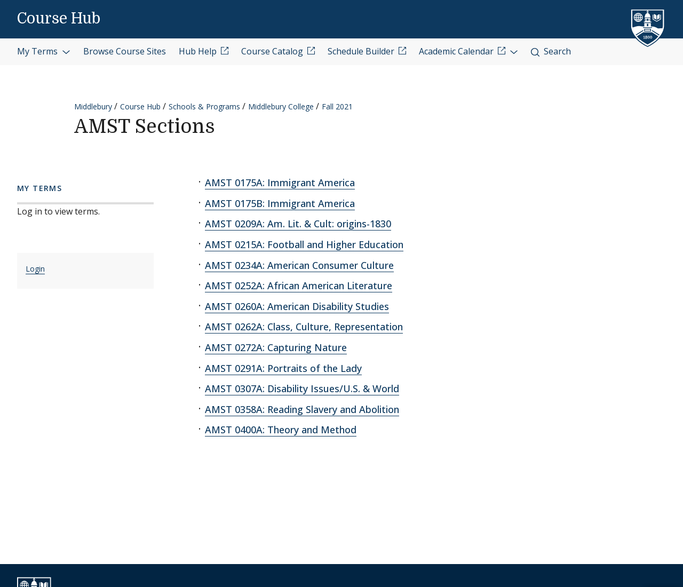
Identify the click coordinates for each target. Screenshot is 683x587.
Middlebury (93, 106)
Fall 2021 (337, 106)
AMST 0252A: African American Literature (298, 285)
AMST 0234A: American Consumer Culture (299, 265)
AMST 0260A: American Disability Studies (297, 306)
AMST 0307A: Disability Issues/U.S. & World (302, 388)
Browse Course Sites (124, 51)
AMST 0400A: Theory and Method (280, 429)
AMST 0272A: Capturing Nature (276, 347)
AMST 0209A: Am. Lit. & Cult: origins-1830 (298, 223)
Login (35, 269)
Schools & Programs (204, 106)
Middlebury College (281, 106)
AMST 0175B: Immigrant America (280, 203)
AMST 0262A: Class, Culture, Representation (304, 326)
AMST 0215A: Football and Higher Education (304, 244)
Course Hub (58, 18)
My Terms (43, 51)
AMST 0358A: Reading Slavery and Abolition (302, 409)
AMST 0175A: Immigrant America (280, 182)
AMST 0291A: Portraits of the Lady (283, 368)
